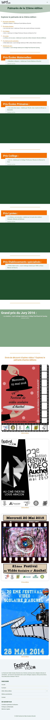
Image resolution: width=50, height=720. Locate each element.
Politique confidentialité (7, 706)
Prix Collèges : (6, 31)
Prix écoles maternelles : (9, 21)
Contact (3, 697)
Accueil (3, 684)
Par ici (17, 676)
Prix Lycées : (6, 36)
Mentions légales (6, 709)
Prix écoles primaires (8, 26)
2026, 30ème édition (7, 691)
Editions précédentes (7, 694)
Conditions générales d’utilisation (10, 704)
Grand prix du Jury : (7, 45)
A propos (4, 687)
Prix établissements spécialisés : (11, 41)
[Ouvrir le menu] (47, 2)
